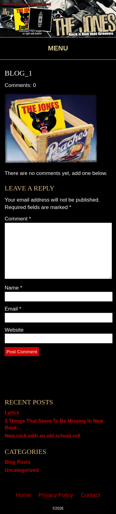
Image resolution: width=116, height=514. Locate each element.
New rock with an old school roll (42, 435)
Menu (58, 48)
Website (14, 330)
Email (13, 309)
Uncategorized (22, 470)
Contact (90, 495)
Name (13, 288)
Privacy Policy (55, 495)
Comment (18, 219)
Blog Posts (18, 462)
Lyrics (12, 412)
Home (23, 495)
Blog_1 (18, 73)
